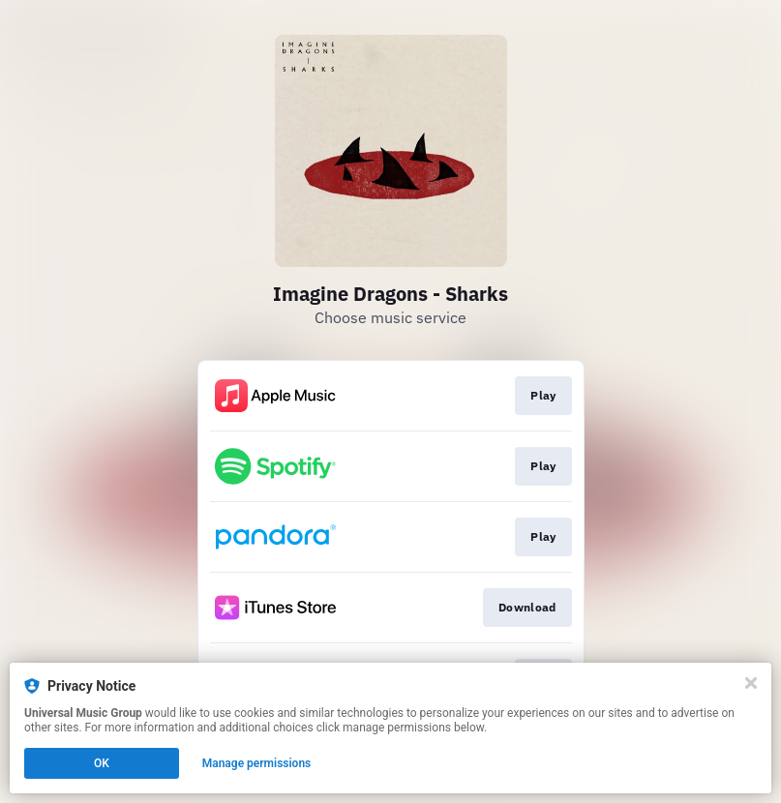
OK (101, 763)
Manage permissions (257, 763)
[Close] (751, 683)
